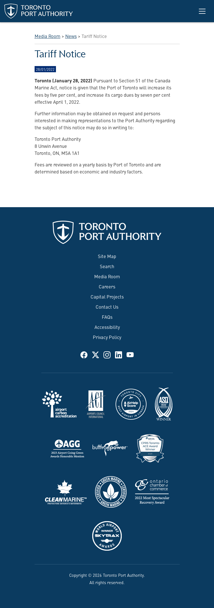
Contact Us (107, 306)
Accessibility (107, 326)
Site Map (107, 255)
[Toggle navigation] (202, 11)
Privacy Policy (107, 336)
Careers (107, 286)
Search (107, 266)
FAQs (107, 316)
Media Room (107, 276)
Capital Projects (107, 296)
